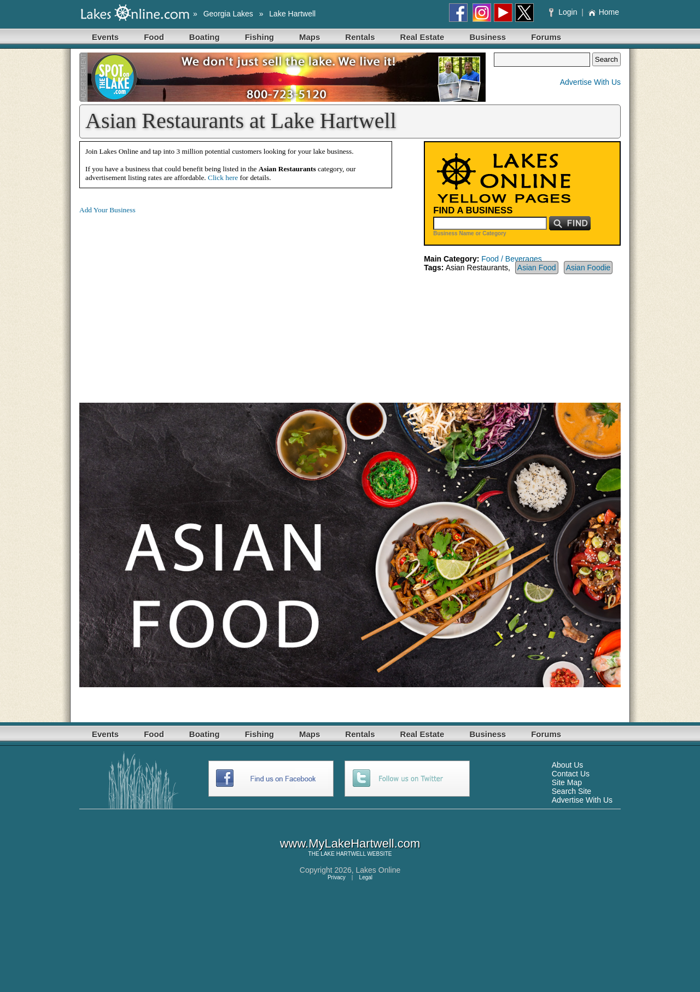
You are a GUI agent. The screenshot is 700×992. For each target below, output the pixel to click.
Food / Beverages (511, 258)
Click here (223, 177)
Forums (546, 37)
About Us (568, 765)
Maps (309, 37)
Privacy (337, 877)
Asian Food (536, 267)
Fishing (259, 37)
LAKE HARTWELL (342, 854)
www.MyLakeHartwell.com (350, 843)
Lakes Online (378, 870)
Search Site (571, 791)
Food (154, 37)
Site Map (567, 782)
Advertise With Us (590, 82)
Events (105, 37)
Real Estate (422, 37)
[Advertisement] (171, 299)
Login (564, 12)
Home (603, 12)
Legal (365, 877)
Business (487, 37)
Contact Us (571, 773)
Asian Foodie (588, 267)
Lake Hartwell (292, 13)
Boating (204, 37)
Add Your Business (107, 210)
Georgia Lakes (228, 13)
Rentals (360, 37)
